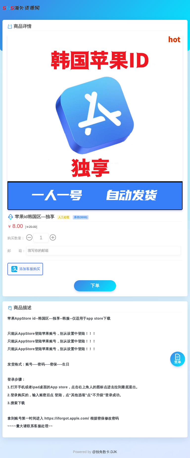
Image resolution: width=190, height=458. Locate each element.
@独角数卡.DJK (104, 452)
